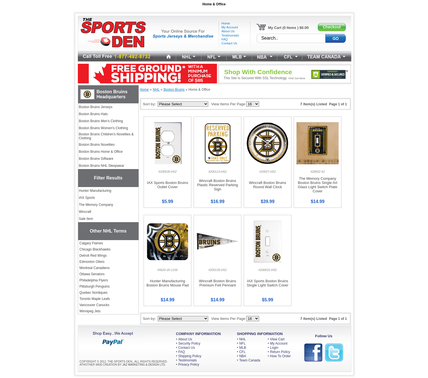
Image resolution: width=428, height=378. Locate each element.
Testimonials (187, 360)
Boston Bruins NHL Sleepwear (101, 166)
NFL (242, 343)
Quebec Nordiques (94, 293)
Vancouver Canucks (95, 305)
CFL (242, 352)
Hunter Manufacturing (95, 191)
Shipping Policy (189, 356)
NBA (242, 356)
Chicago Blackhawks (95, 249)
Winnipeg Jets (90, 311)
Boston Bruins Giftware (96, 159)
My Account (278, 343)
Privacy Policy (188, 364)
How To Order (280, 356)
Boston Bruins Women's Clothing (103, 128)
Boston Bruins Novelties (97, 145)
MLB (242, 348)
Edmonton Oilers (92, 262)
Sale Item (86, 219)
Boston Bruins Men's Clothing (101, 121)
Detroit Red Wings (93, 256)
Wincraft (85, 212)
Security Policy (189, 343)
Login (274, 348)
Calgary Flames (91, 243)
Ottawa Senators (92, 274)
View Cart (277, 339)
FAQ (181, 352)
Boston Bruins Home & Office (101, 152)
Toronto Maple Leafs (95, 299)
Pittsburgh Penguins (95, 286)
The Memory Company (96, 205)
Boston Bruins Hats (93, 114)
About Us (185, 339)
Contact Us (186, 348)
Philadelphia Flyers (94, 280)
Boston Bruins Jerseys (95, 107)
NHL (242, 339)
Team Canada (249, 360)
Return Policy (280, 352)
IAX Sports (87, 198)
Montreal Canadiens (95, 268)
